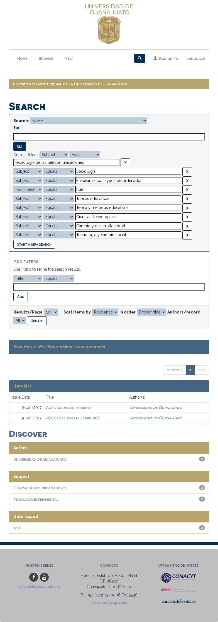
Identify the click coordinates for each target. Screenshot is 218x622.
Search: (21, 121)
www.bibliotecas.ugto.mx (39, 587)
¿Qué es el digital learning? (73, 418)
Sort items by (77, 312)
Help (69, 58)
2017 (17, 528)
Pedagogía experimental (35, 499)
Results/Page (28, 312)
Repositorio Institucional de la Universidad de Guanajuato (70, 84)
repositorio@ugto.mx (109, 603)
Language (196, 58)
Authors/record (183, 312)
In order (127, 312)
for (16, 128)
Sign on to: (166, 58)
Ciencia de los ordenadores (40, 488)
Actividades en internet (69, 407)
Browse (46, 58)
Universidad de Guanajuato (155, 407)
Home (22, 58)
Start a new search (34, 244)
